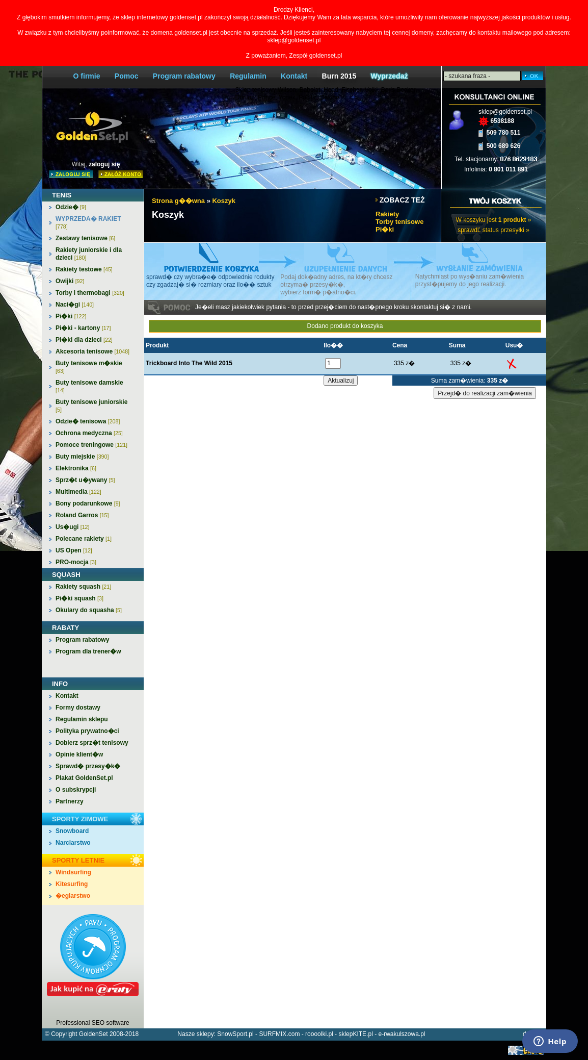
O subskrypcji (76, 789)
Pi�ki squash (79, 598)
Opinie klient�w (79, 754)
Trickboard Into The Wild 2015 (189, 363)
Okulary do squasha (89, 610)
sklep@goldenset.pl (505, 111)
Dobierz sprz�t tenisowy (92, 742)
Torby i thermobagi (90, 292)
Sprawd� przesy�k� (88, 766)
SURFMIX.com (279, 1034)
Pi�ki (71, 316)
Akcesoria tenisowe (92, 351)
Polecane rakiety (84, 538)
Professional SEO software (92, 1022)
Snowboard (72, 831)
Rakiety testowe (84, 269)
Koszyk (223, 201)
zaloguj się (104, 164)
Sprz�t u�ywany (85, 480)
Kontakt (294, 76)
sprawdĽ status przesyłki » (493, 230)
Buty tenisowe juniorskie (91, 405)
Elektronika (76, 468)
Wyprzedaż (389, 76)
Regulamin (248, 76)
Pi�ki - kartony (83, 328)
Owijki (70, 281)
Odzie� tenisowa (88, 421)
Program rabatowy (184, 76)
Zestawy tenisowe (85, 238)
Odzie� (71, 207)
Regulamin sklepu (82, 719)
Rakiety (387, 214)
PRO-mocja (76, 562)
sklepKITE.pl (355, 1034)
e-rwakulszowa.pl (401, 1034)
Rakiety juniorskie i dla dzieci (89, 253)
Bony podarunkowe (88, 503)
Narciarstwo (73, 842)
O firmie (86, 76)
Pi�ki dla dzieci (84, 339)
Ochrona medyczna (89, 433)
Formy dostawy (78, 707)
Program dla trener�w (88, 651)
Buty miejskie (82, 456)
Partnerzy (70, 801)
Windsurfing (73, 872)
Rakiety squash (83, 586)
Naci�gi (75, 304)
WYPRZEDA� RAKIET (88, 222)
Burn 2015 (339, 76)
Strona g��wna (178, 201)
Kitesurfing (72, 884)
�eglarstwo (73, 895)
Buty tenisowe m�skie (89, 367)
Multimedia (78, 491)
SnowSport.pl (235, 1034)
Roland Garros (82, 515)
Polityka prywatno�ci (87, 731)
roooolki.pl (319, 1034)
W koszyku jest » (493, 219)
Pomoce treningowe (91, 444)
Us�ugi (72, 527)
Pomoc (127, 76)
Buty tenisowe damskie (89, 386)
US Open (74, 550)
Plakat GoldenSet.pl (84, 777)
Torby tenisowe (399, 221)
